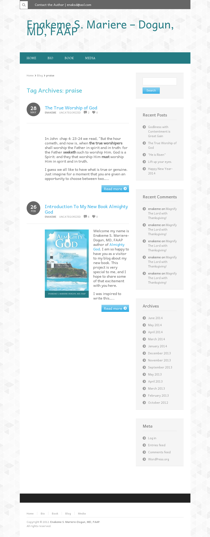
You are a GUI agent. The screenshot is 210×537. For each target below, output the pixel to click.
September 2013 (160, 367)
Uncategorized (70, 112)
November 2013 (159, 360)
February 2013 (158, 395)
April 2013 (155, 381)
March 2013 (156, 388)
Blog (40, 75)
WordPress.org (158, 459)
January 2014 (157, 346)
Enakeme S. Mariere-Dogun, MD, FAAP (74, 521)
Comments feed (159, 452)
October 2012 (158, 402)
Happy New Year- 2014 (160, 171)
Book (55, 513)
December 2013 (159, 353)
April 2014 (155, 332)
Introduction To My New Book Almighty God (86, 209)
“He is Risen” (157, 154)
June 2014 (155, 317)
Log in (152, 438)
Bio (43, 513)
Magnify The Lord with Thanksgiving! (162, 213)
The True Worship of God (71, 107)
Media (82, 513)
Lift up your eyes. (160, 161)
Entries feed (156, 445)
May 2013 (155, 374)
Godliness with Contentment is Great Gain (159, 131)
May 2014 (155, 325)
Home (30, 75)
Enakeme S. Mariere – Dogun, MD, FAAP (100, 27)
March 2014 (156, 339)
